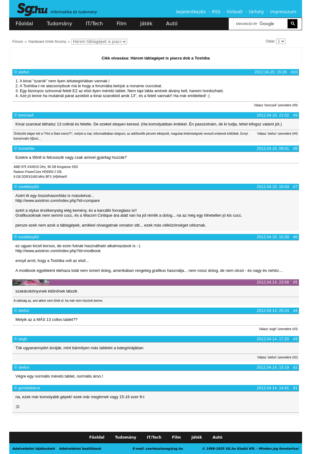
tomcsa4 (26, 115)
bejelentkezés (191, 11)
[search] (260, 24)
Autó (172, 24)
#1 (295, 388)
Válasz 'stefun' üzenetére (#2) (277, 357)
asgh (22, 339)
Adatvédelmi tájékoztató (33, 448)
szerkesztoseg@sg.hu (164, 448)
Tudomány (59, 24)
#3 (295, 339)
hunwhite (26, 148)
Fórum (17, 41)
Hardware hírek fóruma (47, 41)
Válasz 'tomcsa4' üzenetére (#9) (276, 105)
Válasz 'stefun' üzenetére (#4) (277, 133)
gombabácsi (29, 388)
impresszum (283, 11)
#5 (295, 282)
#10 (294, 72)
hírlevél (235, 11)
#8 (295, 148)
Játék (146, 24)
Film (122, 24)
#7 (295, 186)
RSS (216, 11)
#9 (295, 115)
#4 (295, 310)
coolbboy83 (28, 186)
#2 (295, 367)
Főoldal (24, 24)
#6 (295, 237)
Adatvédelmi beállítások (80, 448)
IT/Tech (94, 24)
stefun (23, 72)
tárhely (256, 11)
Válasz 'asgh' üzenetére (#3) (278, 329)
